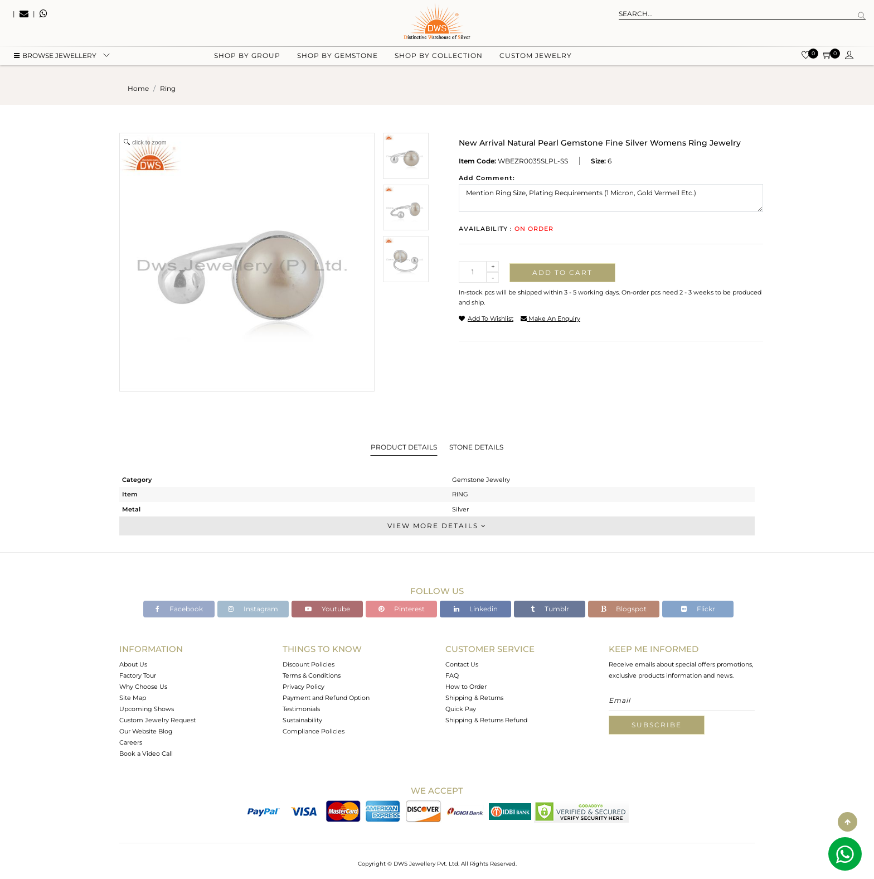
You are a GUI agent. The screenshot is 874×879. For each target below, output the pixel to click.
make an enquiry (550, 318)
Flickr (698, 609)
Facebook (179, 609)
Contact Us (461, 664)
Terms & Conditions (312, 675)
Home (138, 88)
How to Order (466, 686)
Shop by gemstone (337, 56)
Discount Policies (308, 664)
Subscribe (657, 725)
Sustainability (302, 720)
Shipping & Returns (474, 698)
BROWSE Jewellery (55, 56)
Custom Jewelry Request (157, 720)
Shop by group (247, 56)
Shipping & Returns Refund (486, 720)
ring (168, 88)
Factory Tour (137, 675)
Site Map (132, 698)
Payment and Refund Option (326, 698)
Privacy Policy (303, 686)
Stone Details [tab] (476, 447)
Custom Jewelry (535, 56)
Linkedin (476, 609)
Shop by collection (439, 56)
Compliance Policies (313, 731)
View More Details (437, 525)
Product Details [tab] (404, 447)
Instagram (253, 609)
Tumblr (550, 609)
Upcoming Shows (146, 709)
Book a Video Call (146, 753)
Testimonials (301, 709)
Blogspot (624, 609)
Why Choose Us (143, 686)
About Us (133, 664)
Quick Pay (460, 709)
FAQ (452, 675)
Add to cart (562, 272)
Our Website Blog (146, 731)
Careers (130, 742)
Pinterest (401, 609)
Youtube (327, 609)
